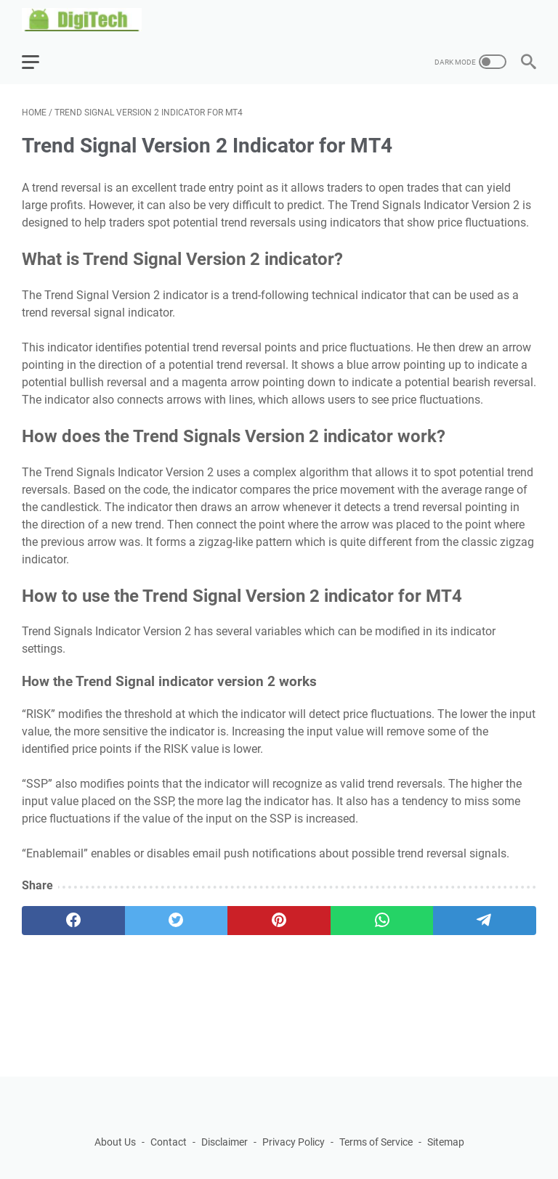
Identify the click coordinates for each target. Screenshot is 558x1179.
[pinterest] (279, 920)
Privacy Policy (293, 1142)
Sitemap (445, 1142)
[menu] (39, 61)
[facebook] (73, 920)
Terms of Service (376, 1142)
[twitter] (176, 920)
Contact (168, 1142)
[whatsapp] (382, 920)
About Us (115, 1142)
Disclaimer (224, 1142)
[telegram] (484, 920)
